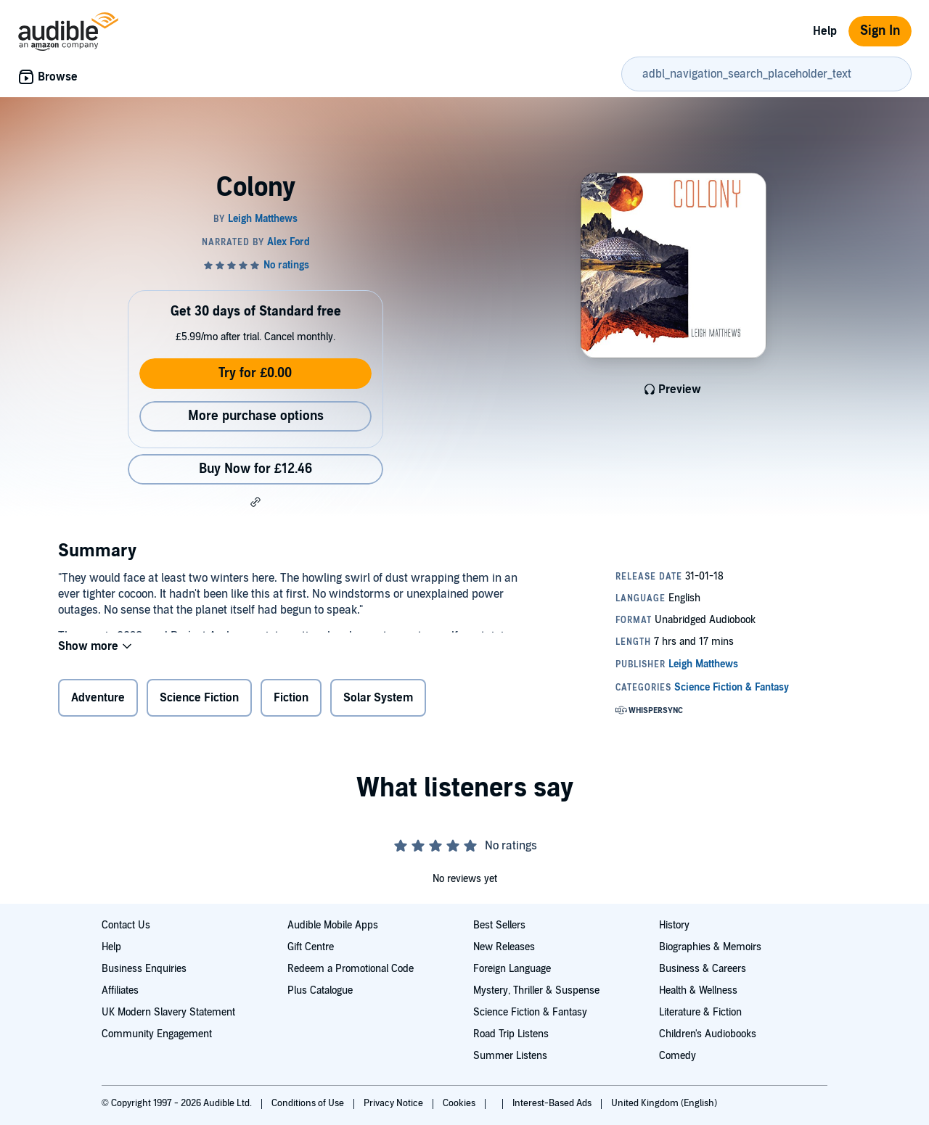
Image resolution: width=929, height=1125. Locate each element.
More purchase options (256, 416)
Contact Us (126, 925)
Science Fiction (199, 700)
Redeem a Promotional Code (350, 969)
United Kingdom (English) (664, 1103)
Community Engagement (157, 1034)
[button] (255, 502)
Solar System (378, 700)
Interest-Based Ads (553, 1103)
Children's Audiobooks (707, 1034)
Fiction (291, 700)
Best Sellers (499, 925)
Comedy (677, 1056)
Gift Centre (310, 947)
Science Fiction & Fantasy (530, 1012)
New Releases (504, 947)
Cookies (460, 1103)
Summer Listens (510, 1056)
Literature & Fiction (700, 1012)
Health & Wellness (698, 990)
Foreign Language (512, 969)
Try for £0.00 (255, 373)
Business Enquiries (144, 969)
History (674, 925)
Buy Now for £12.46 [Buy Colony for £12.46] (255, 469)
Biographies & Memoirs (710, 947)
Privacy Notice (394, 1103)
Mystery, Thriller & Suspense (536, 990)
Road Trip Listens (511, 1034)
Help (825, 31)
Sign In (880, 30)
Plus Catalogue (320, 990)
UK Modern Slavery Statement (168, 1012)
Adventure (98, 700)
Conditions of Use (308, 1103)
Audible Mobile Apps (332, 925)
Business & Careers (702, 969)
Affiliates (120, 990)
